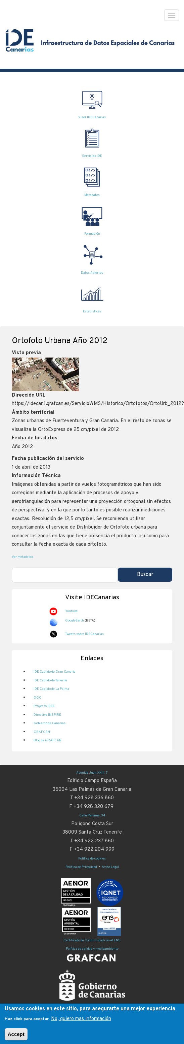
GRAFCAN (42, 732)
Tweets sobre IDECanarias (84, 634)
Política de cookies (92, 858)
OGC (37, 698)
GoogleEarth (74, 620)
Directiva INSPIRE (47, 715)
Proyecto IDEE (44, 706)
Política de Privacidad (81, 867)
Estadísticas (92, 311)
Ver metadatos (22, 557)
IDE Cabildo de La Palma (51, 689)
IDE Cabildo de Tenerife (50, 680)
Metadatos (92, 195)
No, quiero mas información (81, 1022)
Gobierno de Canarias (49, 723)
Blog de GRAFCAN (47, 740)
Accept (16, 1037)
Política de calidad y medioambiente (92, 949)
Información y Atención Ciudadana (92, 1006)
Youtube (71, 611)
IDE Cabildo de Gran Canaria (55, 672)
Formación (92, 234)
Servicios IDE (92, 156)
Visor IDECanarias (92, 117)
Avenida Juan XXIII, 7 (92, 773)
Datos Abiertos (92, 273)
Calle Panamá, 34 (92, 815)
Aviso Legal (110, 867)
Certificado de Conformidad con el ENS (92, 940)
